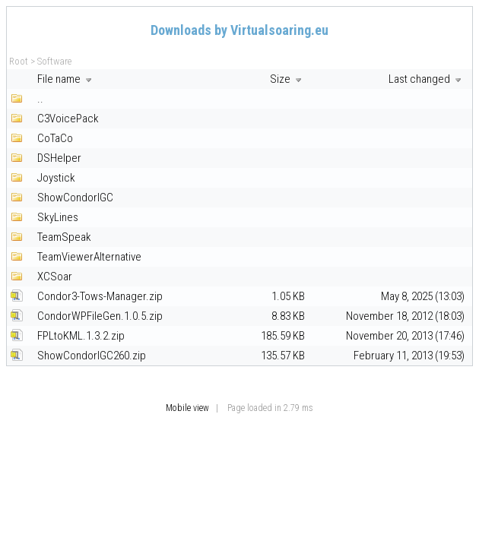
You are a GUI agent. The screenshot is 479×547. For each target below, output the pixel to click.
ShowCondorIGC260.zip (91, 355)
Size (287, 79)
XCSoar (54, 276)
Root (18, 61)
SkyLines (57, 217)
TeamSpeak (64, 237)
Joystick (56, 178)
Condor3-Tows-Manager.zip (100, 296)
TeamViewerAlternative (89, 257)
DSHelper (59, 158)
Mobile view (187, 408)
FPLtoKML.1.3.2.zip (81, 336)
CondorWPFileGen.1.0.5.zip (100, 316)
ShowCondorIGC (75, 197)
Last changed (427, 79)
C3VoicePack (68, 118)
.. (40, 99)
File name (66, 79)
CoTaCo (55, 138)
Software (54, 61)
